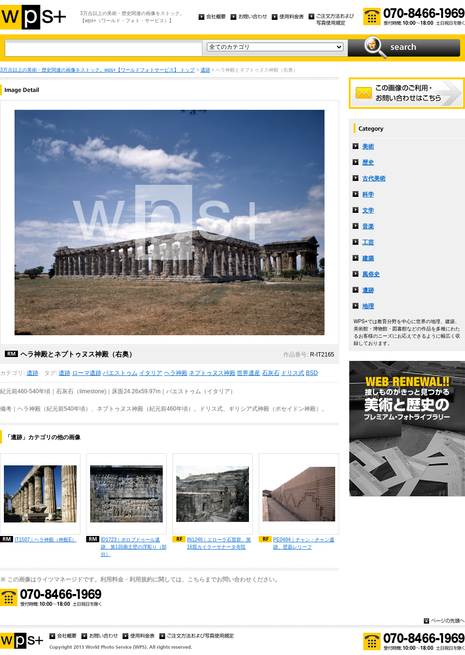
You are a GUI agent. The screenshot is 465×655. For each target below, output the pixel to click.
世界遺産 (248, 373)
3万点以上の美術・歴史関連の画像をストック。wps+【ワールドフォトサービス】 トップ (97, 70)
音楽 (368, 226)
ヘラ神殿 (175, 373)
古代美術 (374, 178)
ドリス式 (292, 373)
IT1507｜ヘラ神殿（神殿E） (46, 539)
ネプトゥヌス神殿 (212, 373)
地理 (368, 306)
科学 (368, 194)
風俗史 (371, 274)
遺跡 (205, 70)
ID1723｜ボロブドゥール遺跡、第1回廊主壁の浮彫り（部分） (134, 547)
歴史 (368, 162)
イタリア (150, 373)
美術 (368, 146)
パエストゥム (120, 373)
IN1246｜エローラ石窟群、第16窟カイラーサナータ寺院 (219, 543)
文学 (368, 210)
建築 (368, 258)
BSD (312, 373)
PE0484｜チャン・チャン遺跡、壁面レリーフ (303, 543)
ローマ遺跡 (86, 373)
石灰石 (270, 373)
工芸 (368, 242)
